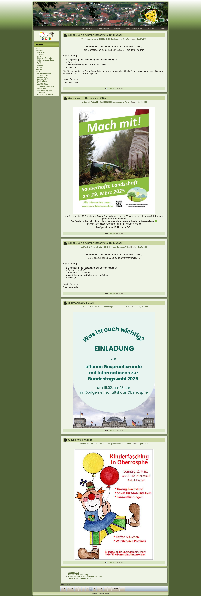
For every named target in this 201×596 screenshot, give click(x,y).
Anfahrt (117, 28)
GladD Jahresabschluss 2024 (79, 578)
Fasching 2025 (73, 573)
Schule (39, 56)
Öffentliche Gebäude (44, 58)
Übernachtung (42, 52)
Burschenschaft (42, 79)
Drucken (133, 39)
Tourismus (39, 66)
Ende (122, 589)
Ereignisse (119, 88)
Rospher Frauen (43, 81)
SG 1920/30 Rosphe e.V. (46, 94)
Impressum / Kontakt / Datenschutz (141, 28)
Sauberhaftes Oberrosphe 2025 (87, 97)
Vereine (38, 71)
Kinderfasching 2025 (80, 439)
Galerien (39, 68)
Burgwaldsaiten (42, 85)
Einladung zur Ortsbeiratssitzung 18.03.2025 (95, 242)
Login (162, 28)
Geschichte (41, 54)
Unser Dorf (40, 50)
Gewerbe (39, 70)
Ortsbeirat (87, 28)
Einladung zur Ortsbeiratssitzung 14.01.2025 (85, 576)
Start (63, 589)
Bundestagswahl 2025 (81, 302)
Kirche (39, 64)
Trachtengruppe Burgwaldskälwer (43, 76)
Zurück (70, 589)
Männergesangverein (44, 73)
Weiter (115, 589)
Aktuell (38, 49)
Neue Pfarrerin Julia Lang (78, 575)
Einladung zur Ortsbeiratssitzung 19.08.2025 (95, 34)
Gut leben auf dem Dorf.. (46, 87)
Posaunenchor (42, 83)
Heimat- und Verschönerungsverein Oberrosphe (45, 90)
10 (109, 589)
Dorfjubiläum (103, 28)
